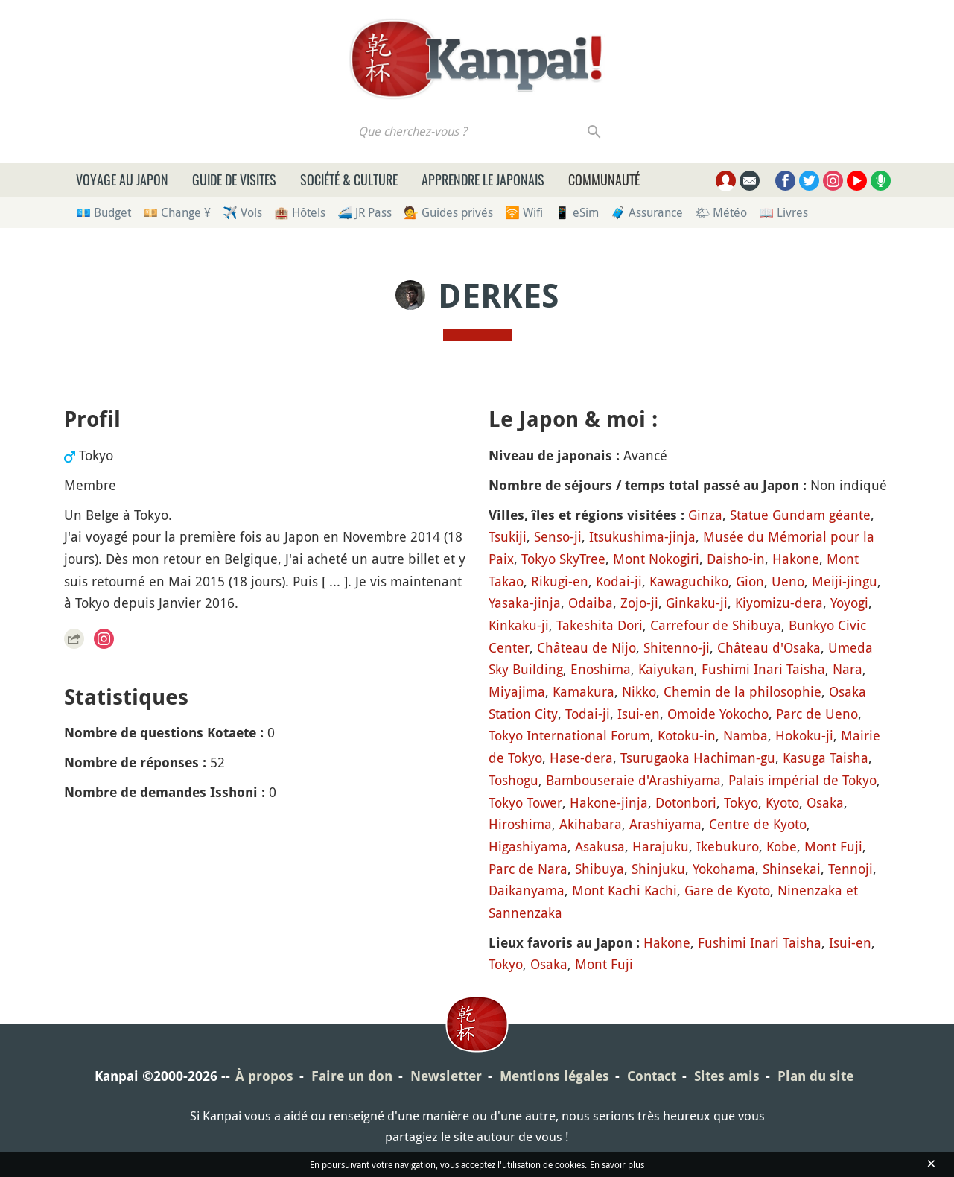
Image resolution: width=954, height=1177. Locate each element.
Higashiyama (528, 846)
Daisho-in (736, 559)
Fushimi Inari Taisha (763, 669)
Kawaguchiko (688, 581)
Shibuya (599, 869)
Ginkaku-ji (697, 603)
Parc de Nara (528, 869)
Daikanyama (527, 890)
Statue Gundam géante (800, 515)
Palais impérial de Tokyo (802, 780)
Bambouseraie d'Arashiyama (633, 780)
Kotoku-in (687, 735)
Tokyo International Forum (569, 735)
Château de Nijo (586, 647)
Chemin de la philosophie (742, 691)
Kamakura (583, 691)
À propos (264, 1076)
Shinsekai (792, 869)
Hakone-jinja (609, 802)
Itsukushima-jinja (642, 536)
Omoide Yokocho (718, 714)
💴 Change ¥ (177, 212)
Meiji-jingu (844, 581)
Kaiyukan (666, 669)
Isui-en (638, 714)
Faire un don (351, 1076)
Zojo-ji (639, 603)
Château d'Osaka (769, 647)
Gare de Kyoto (727, 890)
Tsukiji (508, 536)
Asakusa (600, 846)
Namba (745, 735)
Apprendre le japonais (483, 179)
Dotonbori (685, 802)
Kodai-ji (619, 581)
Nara (847, 669)
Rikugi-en (559, 581)
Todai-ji (587, 714)
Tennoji (850, 869)
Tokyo (741, 802)
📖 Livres (783, 212)
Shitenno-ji (676, 647)
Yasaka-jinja (525, 603)
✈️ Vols (242, 212)
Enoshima (600, 669)
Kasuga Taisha (825, 758)
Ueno (788, 581)
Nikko (639, 691)
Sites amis (727, 1076)
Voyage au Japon (122, 179)
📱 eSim (577, 212)
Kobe (781, 846)
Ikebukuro (727, 846)
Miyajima (517, 691)
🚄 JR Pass (364, 212)
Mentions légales (554, 1076)
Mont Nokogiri (656, 559)
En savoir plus (617, 1164)
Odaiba (590, 603)
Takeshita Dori (599, 625)
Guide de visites (234, 179)
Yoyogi (849, 603)
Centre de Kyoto (758, 824)
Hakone (795, 559)
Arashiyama (665, 824)
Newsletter (446, 1076)
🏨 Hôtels (299, 212)
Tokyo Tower (525, 802)
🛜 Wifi (524, 212)
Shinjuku (658, 869)
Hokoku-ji (804, 735)
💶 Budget (103, 212)
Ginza (705, 515)
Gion (750, 581)
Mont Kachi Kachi (624, 890)
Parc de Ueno (817, 714)
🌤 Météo (721, 212)
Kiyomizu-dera (779, 603)
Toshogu (513, 780)
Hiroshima (520, 824)
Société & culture (349, 179)
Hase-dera (581, 758)
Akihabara (590, 824)
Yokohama (724, 869)
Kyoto (782, 802)
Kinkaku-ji (519, 625)
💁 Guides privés (448, 212)
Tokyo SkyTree (563, 559)
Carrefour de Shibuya (715, 625)
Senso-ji (558, 536)
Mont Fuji (833, 846)
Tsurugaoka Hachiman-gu (697, 758)
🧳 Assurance (647, 212)
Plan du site (815, 1076)
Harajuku (660, 846)
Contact (651, 1076)
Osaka (825, 802)
